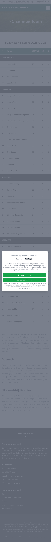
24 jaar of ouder (24, 275)
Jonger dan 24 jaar (24, 280)
